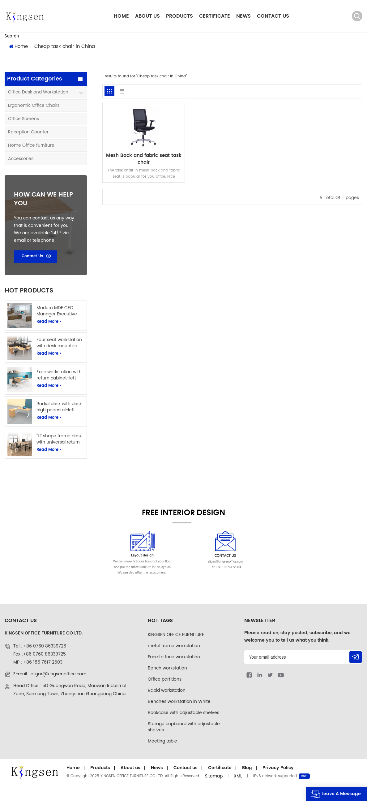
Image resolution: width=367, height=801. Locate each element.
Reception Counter (28, 132)
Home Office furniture (31, 145)
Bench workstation (167, 668)
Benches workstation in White (179, 701)
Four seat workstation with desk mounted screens (59, 343)
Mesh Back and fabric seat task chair (143, 159)
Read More (48, 321)
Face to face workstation (174, 656)
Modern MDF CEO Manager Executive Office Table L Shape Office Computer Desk (60, 311)
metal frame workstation (174, 645)
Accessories (20, 158)
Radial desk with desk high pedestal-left (59, 407)
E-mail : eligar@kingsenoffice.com (49, 674)
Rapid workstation (167, 690)
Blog (247, 767)
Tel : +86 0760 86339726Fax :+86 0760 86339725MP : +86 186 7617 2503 (39, 654)
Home (121, 16)
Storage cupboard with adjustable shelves (184, 727)
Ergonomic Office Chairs (33, 105)
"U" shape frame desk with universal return (59, 439)
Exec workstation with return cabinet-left (59, 375)
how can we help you (43, 199)
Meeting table (162, 741)
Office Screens (23, 118)
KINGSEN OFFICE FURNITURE (176, 634)
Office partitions (164, 679)
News (243, 16)
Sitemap (214, 776)
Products (179, 16)
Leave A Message (341, 793)
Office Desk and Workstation (38, 92)
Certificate (214, 16)
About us (147, 16)
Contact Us (32, 256)
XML (238, 776)
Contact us (273, 16)
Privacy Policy (278, 767)
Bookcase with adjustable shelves (183, 712)
